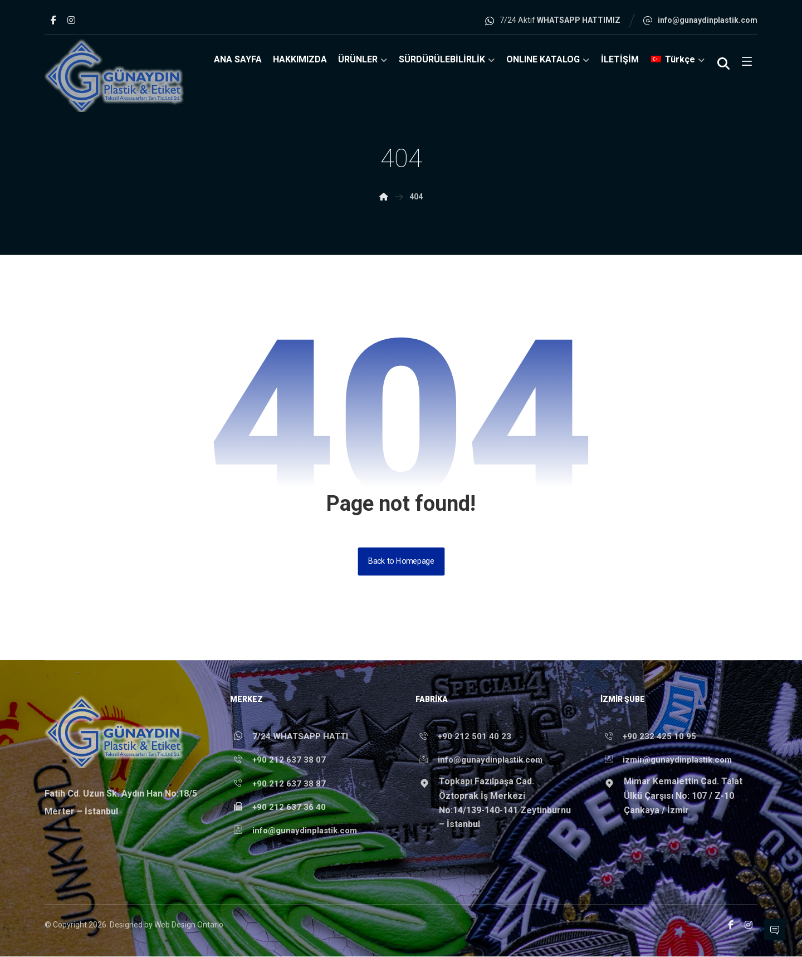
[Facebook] (53, 20)
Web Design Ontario (188, 925)
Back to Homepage (401, 561)
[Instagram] (71, 20)
